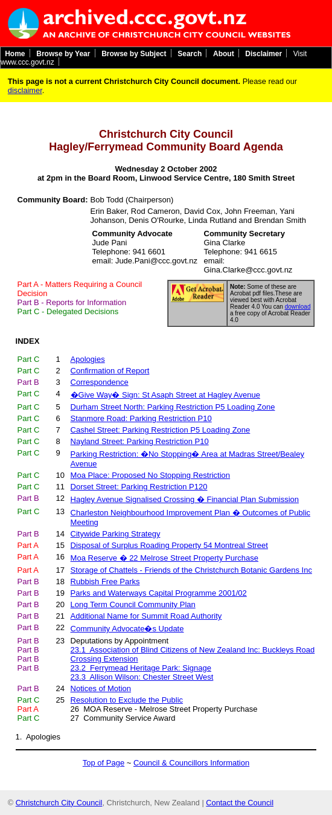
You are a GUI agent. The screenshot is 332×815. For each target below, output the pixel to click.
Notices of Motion (101, 688)
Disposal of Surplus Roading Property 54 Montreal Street (169, 545)
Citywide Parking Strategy (116, 533)
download (298, 306)
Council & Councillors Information (191, 762)
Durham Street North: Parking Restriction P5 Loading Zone (173, 406)
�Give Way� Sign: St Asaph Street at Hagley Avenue (165, 394)
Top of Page (103, 762)
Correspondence (100, 382)
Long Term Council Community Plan (133, 604)
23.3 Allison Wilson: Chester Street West (142, 676)
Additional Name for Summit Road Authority (146, 615)
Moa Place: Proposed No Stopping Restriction (150, 475)
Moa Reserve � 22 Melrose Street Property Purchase (164, 557)
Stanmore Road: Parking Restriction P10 (141, 418)
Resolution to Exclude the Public (127, 699)
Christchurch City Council (59, 802)
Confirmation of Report (110, 370)
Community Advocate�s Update (127, 628)
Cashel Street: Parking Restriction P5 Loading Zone (161, 429)
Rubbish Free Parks (105, 581)
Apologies (88, 359)
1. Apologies (38, 736)
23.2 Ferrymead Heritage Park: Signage (141, 667)
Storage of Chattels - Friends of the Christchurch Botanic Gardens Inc (191, 570)
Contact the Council (239, 802)
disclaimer (25, 90)
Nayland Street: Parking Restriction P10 (140, 441)
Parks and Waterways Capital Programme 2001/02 (159, 593)
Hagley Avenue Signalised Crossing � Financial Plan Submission (185, 499)
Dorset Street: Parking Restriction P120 (139, 486)
